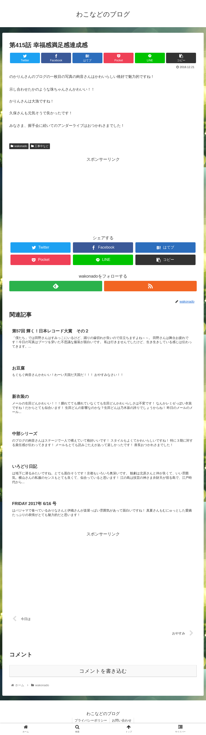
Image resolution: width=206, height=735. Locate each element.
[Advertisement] (103, 195)
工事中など (40, 146)
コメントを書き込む (103, 671)
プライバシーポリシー (91, 720)
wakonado (19, 146)
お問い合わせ (121, 720)
